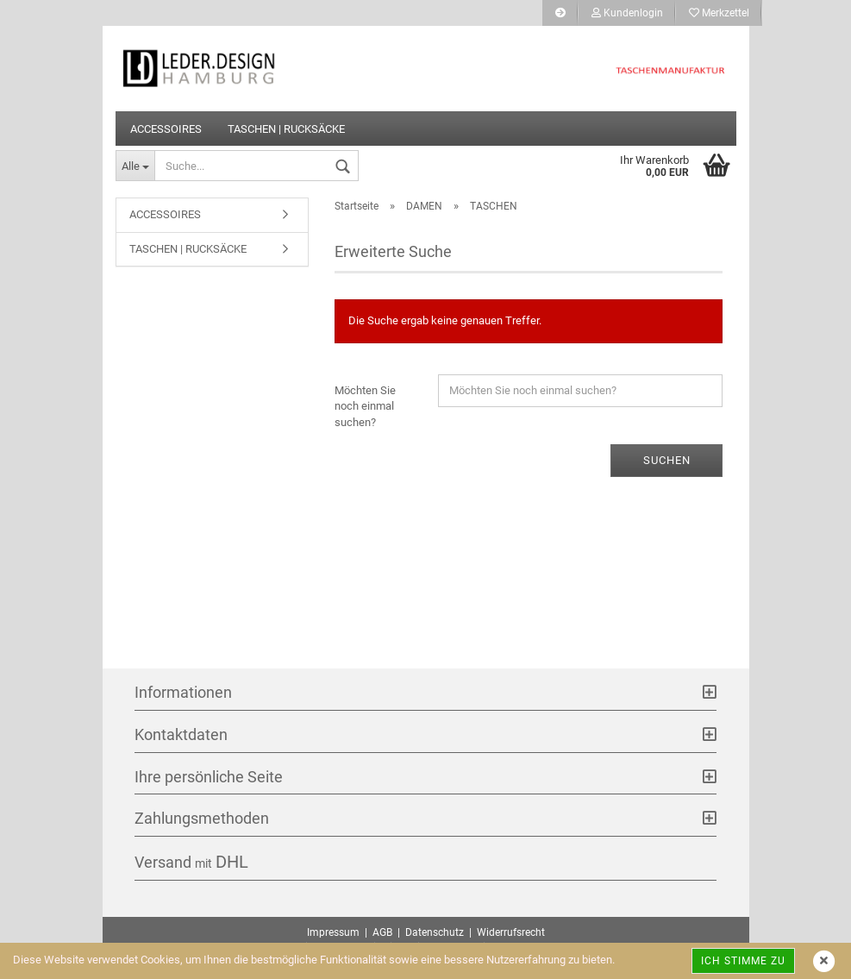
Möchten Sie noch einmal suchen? (365, 406)
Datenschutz (434, 932)
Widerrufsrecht (511, 932)
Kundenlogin (627, 13)
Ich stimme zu (743, 961)
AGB (382, 932)
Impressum (333, 932)
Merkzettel (719, 13)
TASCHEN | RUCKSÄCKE (286, 128)
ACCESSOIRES (166, 128)
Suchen (667, 460)
